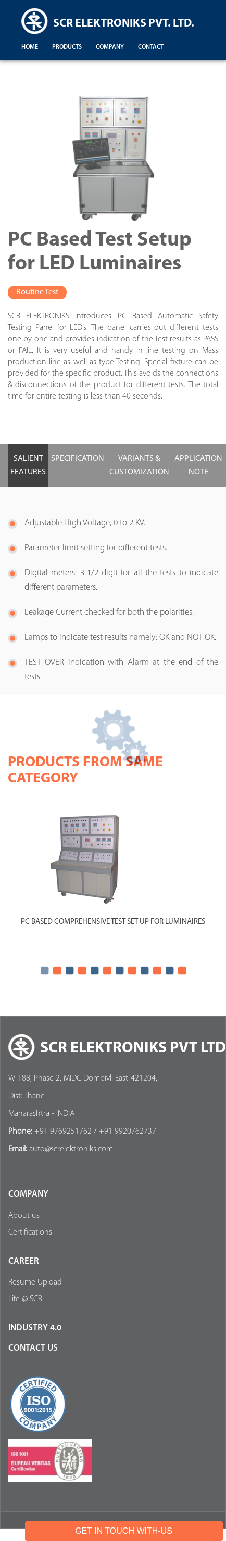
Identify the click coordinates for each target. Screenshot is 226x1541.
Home (29, 47)
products (67, 47)
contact (151, 47)
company (110, 47)
